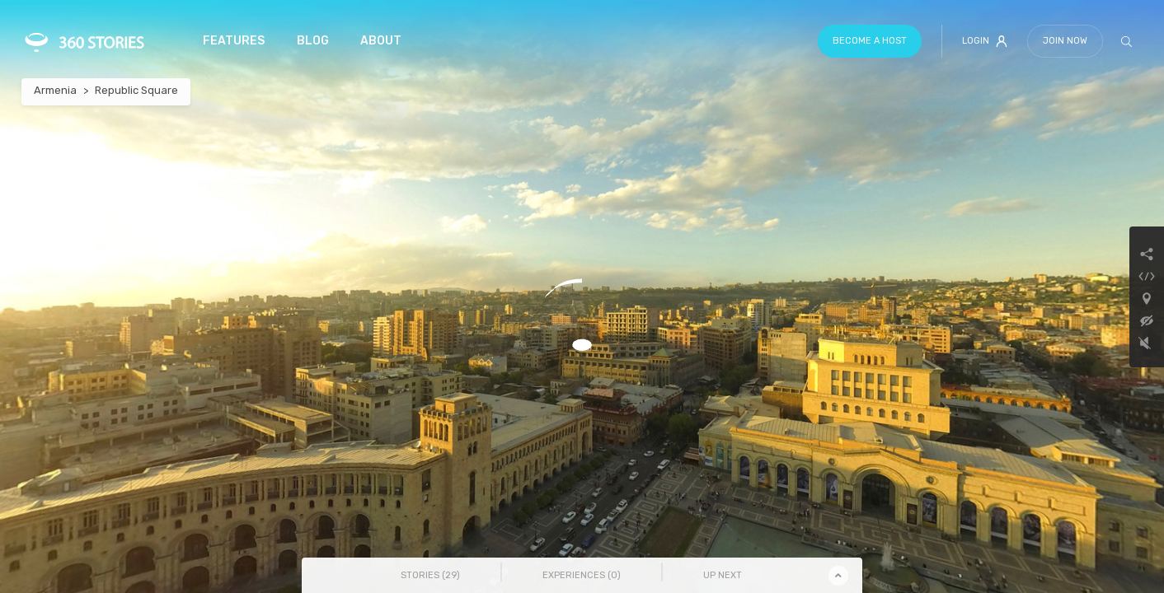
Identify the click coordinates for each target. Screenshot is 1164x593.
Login (984, 41)
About (380, 41)
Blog (313, 41)
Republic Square (136, 90)
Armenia (55, 90)
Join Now (1065, 40)
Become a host (870, 40)
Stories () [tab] (430, 575)
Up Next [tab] (722, 575)
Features (234, 41)
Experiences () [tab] (581, 575)
